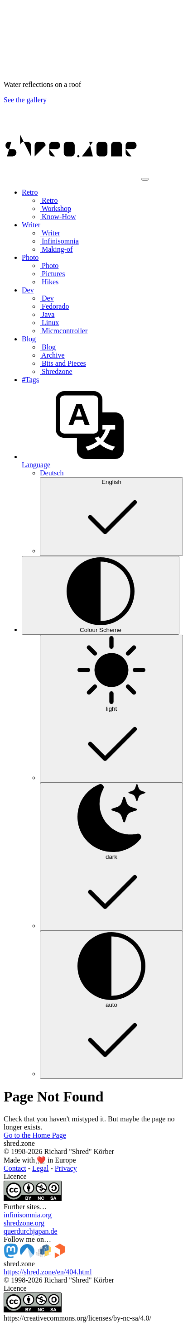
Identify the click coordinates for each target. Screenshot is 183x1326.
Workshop (55, 208)
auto (111, 1004)
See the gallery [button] (25, 100)
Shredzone (56, 371)
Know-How (58, 216)
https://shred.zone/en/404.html (48, 1272)
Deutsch (51, 473)
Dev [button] (28, 290)
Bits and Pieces (63, 363)
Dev (47, 298)
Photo (49, 265)
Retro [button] (30, 192)
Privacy (66, 1168)
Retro (49, 200)
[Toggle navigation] (145, 179)
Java (47, 314)
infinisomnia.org (28, 1215)
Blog (48, 347)
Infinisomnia (59, 241)
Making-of (56, 249)
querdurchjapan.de (31, 1231)
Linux (49, 322)
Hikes (49, 282)
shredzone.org (24, 1223)
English (111, 516)
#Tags (30, 379)
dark (111, 856)
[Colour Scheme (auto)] (100, 595)
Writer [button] (31, 225)
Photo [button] (30, 257)
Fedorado (54, 306)
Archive (52, 355)
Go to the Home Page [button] (35, 1135)
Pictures (52, 274)
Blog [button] (29, 339)
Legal (40, 1168)
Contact (15, 1168)
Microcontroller (63, 331)
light (111, 708)
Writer (50, 233)
